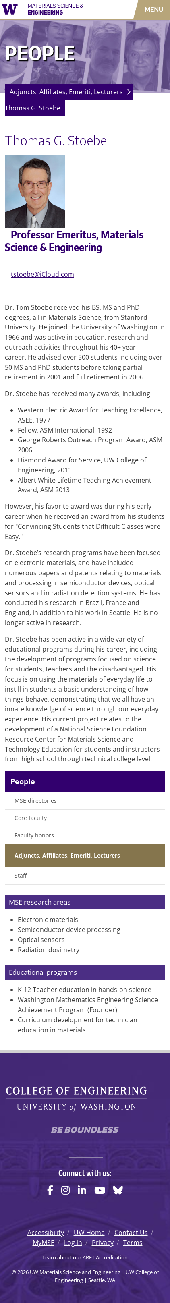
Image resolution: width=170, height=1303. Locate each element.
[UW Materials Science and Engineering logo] (49, 10)
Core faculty (31, 818)
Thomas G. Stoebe (32, 108)
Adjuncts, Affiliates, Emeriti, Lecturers (66, 91)
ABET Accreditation (105, 1257)
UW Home (89, 1232)
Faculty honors (34, 835)
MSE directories (36, 800)
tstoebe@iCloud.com (42, 274)
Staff (21, 875)
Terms (133, 1242)
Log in (73, 1242)
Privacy (103, 1242)
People (22, 781)
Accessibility (45, 1232)
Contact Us (131, 1232)
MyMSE (43, 1242)
